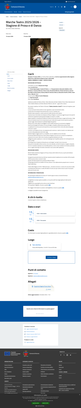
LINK (49, 185)
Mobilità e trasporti (27, 376)
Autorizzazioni (44, 376)
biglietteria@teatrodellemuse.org (35, 177)
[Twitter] (58, 7)
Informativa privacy (45, 391)
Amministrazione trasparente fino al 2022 (48, 387)
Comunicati (61, 367)
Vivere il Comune (14, 16)
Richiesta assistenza (27, 391)
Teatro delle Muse (36, 245)
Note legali (43, 393)
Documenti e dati (8, 378)
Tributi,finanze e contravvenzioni (47, 369)
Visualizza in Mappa (51, 257)
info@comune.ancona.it (12, 393)
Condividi (61, 22)
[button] (40, 406)
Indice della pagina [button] (10, 72)
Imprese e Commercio (27, 369)
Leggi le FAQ (25, 389)
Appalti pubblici (26, 371)
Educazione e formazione (46, 365)
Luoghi (60, 375)
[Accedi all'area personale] (70, 1)
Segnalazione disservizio (28, 387)
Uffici (5, 369)
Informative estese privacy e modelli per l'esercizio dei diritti (67, 385)
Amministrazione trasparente (47, 384)
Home (7, 16)
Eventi (20, 16)
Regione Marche (7, 1)
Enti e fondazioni (7, 371)
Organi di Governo (8, 365)
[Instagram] (61, 7)
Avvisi (60, 369)
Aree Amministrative (8, 367)
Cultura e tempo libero (27, 367)
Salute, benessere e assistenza (47, 374)
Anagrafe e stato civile (27, 365)
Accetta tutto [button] (36, 403)
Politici (5, 374)
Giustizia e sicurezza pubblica (47, 367)
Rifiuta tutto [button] (45, 403)
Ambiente (43, 371)
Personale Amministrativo (9, 376)
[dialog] (40, 400)
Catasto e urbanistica (27, 374)
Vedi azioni (62, 25)
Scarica (48, 289)
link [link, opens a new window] (52, 400)
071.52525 (35, 273)
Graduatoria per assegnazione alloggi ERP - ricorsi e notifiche (66, 389)
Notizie (60, 365)
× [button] (79, 394)
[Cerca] (75, 6)
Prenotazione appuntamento (28, 384)
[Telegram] (64, 7)
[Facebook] (55, 7)
